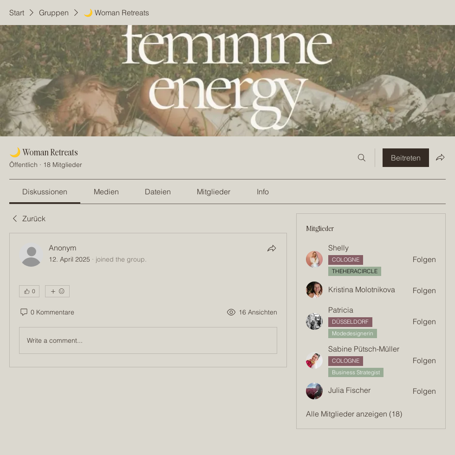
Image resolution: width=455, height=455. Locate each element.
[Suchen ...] (361, 157)
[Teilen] (271, 248)
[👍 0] (29, 291)
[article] (148, 300)
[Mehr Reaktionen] (57, 291)
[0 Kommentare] (46, 312)
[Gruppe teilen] (440, 157)
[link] (44, 191)
